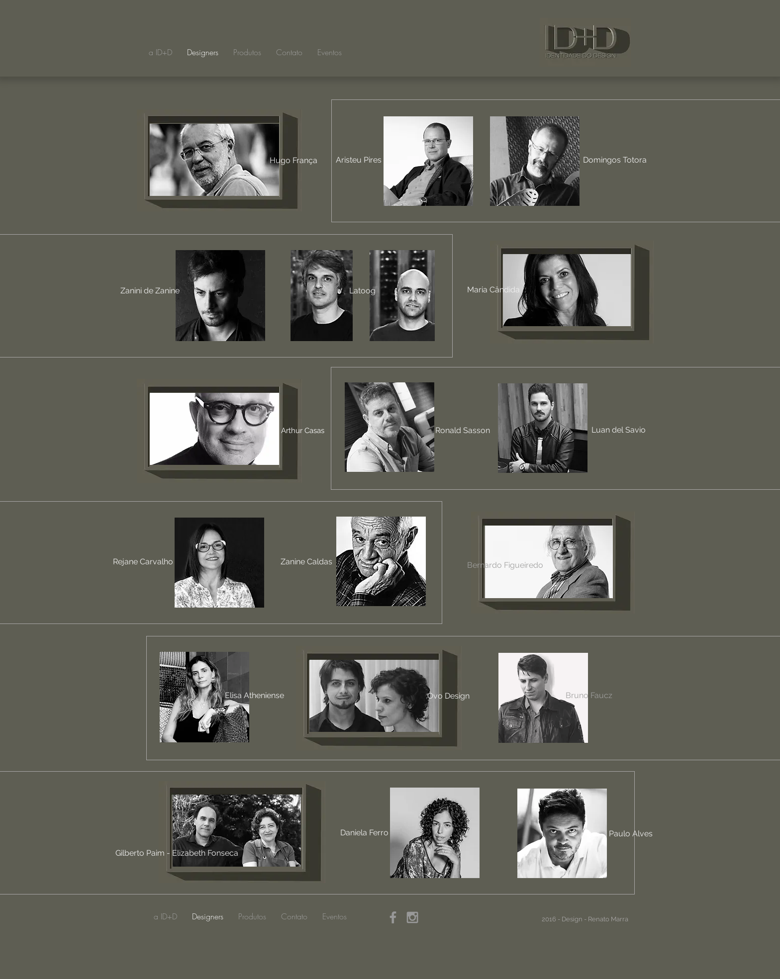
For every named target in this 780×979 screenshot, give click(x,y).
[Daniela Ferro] (364, 833)
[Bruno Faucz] (589, 696)
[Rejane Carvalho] (142, 562)
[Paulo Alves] (630, 834)
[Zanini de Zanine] (149, 291)
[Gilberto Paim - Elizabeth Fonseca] (176, 853)
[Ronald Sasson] (462, 431)
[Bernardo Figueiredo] (505, 565)
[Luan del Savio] (618, 430)
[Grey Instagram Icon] (412, 917)
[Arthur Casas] (302, 430)
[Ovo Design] (448, 696)
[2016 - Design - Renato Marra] (584, 919)
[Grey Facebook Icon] (393, 917)
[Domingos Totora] (615, 160)
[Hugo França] (293, 160)
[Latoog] (362, 291)
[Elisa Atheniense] (254, 696)
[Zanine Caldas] (306, 562)
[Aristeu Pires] (359, 160)
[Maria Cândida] (493, 290)
